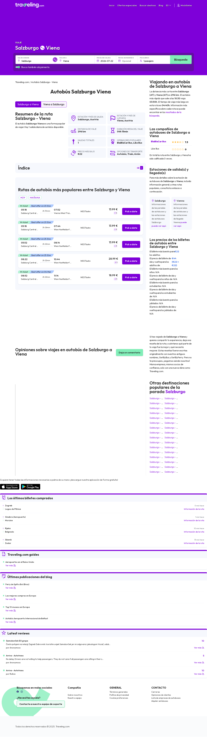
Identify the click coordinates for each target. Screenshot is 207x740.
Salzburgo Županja (159, 457)
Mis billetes (184, 5)
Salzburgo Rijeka (173, 457)
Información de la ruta (194, 509)
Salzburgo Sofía (173, 471)
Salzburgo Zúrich (173, 432)
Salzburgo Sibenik (173, 462)
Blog (161, 5)
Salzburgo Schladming (161, 471)
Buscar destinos (148, 5)
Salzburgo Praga (158, 413)
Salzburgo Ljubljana (174, 403)
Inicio (111, 5)
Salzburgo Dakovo (159, 466)
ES (168, 5)
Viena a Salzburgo (53, 104)
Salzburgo (83, 119)
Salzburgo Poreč (158, 437)
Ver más (10, 565)
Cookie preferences (119, 698)
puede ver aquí (159, 225)
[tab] (80, 211)
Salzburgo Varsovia (160, 417)
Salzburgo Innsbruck (160, 403)
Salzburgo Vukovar (160, 462)
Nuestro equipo (75, 698)
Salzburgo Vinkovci (160, 422)
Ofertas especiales (127, 5)
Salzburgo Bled (158, 442)
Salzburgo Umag (158, 452)
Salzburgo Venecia (174, 417)
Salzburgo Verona (159, 432)
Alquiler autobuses (159, 701)
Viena (120, 120)
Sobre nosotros (75, 695)
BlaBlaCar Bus (158, 141)
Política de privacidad (119, 695)
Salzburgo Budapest (175, 413)
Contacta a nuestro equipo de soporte (40, 704)
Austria (94, 119)
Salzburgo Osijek (158, 447)
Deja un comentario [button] (129, 352)
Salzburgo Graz (172, 408)
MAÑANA (35, 197)
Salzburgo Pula (172, 422)
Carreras (155, 692)
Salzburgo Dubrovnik (175, 452)
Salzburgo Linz (172, 442)
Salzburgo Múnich (159, 398)
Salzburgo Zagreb (173, 398)
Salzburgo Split (158, 427)
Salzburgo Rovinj (173, 447)
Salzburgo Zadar (173, 466)
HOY (22, 197)
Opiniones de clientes (161, 695)
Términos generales (119, 692)
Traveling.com (63, 726)
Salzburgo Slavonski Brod (177, 427)
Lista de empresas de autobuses (166, 698)
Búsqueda (180, 59)
